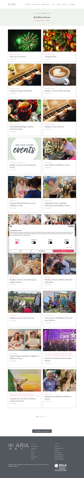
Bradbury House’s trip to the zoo (22, 318)
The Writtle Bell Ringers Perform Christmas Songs (22, 127)
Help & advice (45, 4)
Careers (59, 4)
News (53, 4)
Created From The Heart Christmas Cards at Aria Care (23, 399)
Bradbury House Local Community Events (23, 166)
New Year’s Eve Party (18, 56)
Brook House (58, 355)
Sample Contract (34, 457)
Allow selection (42, 251)
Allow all (63, 251)
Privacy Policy (57, 446)
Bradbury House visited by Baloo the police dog (58, 280)
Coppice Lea (71, 355)
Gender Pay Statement (58, 457)
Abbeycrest (47, 353)
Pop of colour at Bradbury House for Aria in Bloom (58, 319)
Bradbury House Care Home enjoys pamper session (23, 280)
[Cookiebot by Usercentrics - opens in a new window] (67, 226)
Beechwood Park (64, 353)
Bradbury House (13, 54)
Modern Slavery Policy (58, 454)
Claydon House (64, 355)
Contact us (72, 4)
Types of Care (36, 4)
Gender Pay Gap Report (59, 459)
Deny (21, 251)
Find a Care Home (34, 446)
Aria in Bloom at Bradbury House (57, 165)
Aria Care (52, 353)
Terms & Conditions (58, 452)
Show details (69, 247)
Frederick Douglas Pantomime (21, 90)
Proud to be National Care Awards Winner (58, 359)
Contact (32, 459)
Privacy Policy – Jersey (58, 448)
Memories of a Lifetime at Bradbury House (58, 397)
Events (18, 54)
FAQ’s (32, 450)
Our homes (28, 4)
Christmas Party (51, 56)
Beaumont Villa (58, 353)
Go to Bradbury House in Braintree (42, 20)
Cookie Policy (57, 450)
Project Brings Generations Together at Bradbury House (24, 357)
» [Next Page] (47, 416)
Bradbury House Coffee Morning (57, 90)
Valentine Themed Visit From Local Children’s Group (22, 204)
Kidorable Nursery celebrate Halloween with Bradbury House (57, 204)
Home (36, 13)
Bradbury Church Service (54, 126)
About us (65, 4)
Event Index (19, 162)
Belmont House (32, 394)
